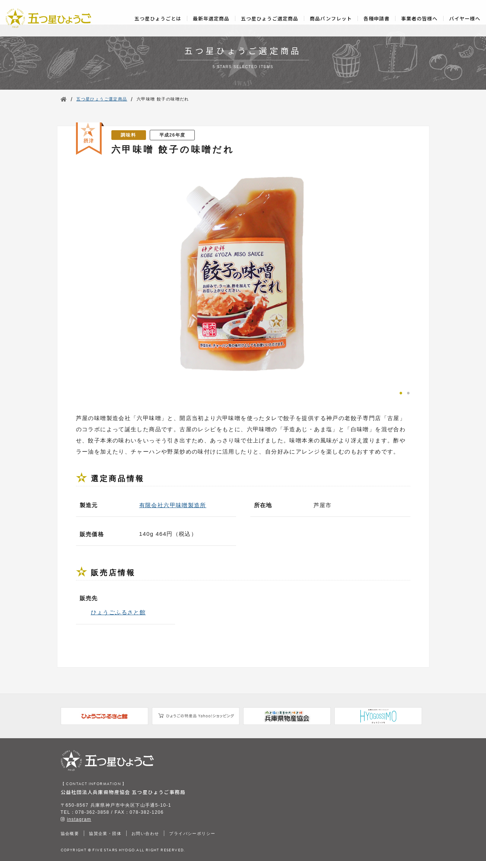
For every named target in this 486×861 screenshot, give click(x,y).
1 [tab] (401, 392)
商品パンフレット (331, 18)
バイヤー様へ (464, 18)
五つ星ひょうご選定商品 (269, 18)
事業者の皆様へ (419, 18)
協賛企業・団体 (105, 833)
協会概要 (70, 833)
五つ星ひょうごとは (157, 18)
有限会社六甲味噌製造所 (172, 505)
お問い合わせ (145, 833)
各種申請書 (376, 18)
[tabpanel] (243, 275)
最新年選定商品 (211, 18)
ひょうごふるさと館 (118, 612)
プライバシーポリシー (192, 833)
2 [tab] (408, 392)
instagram (79, 819)
